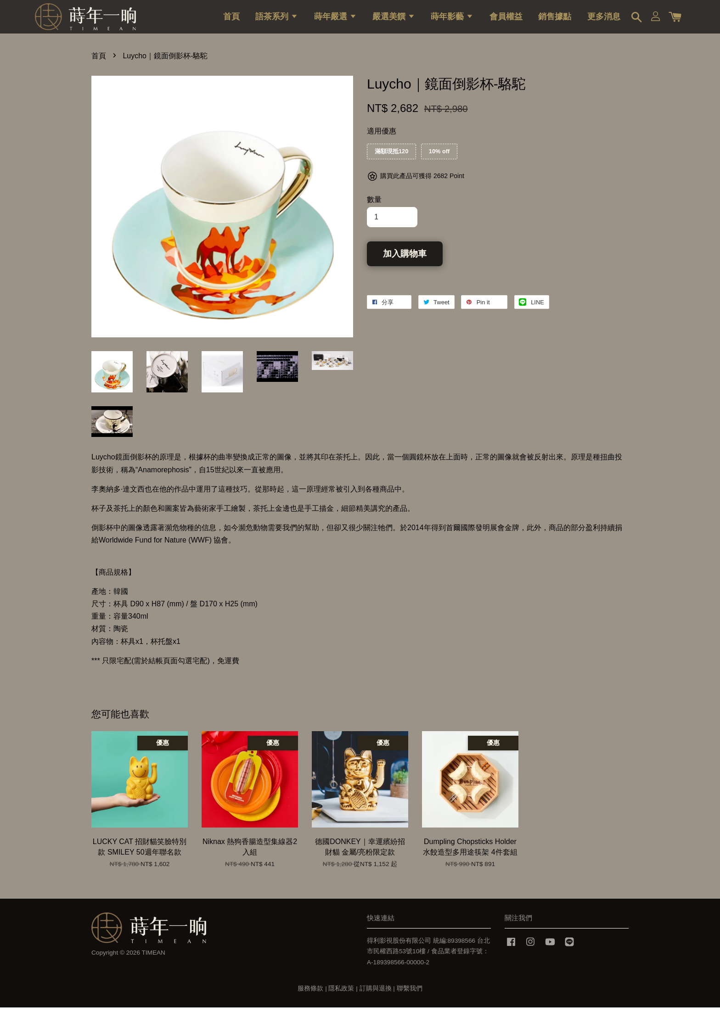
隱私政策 (341, 999)
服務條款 (310, 999)
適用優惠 (381, 141)
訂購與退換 (376, 999)
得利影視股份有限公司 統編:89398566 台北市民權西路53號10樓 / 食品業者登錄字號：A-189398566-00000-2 (428, 962)
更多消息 (603, 20)
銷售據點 (554, 20)
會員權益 (506, 20)
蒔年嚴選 (335, 20)
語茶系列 (276, 20)
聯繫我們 (409, 999)
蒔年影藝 (452, 20)
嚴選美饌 (393, 20)
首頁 (231, 20)
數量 (374, 210)
